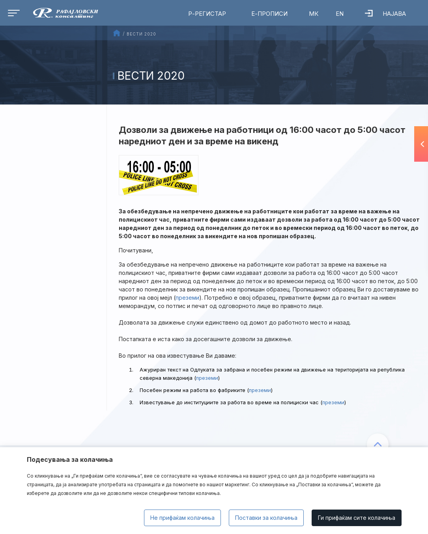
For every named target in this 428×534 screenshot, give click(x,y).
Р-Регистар (207, 13)
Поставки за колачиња (266, 517)
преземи (187, 297)
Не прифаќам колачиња (182, 517)
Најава (385, 13)
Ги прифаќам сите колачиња (356, 517)
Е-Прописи (269, 13)
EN (340, 13)
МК (313, 13)
